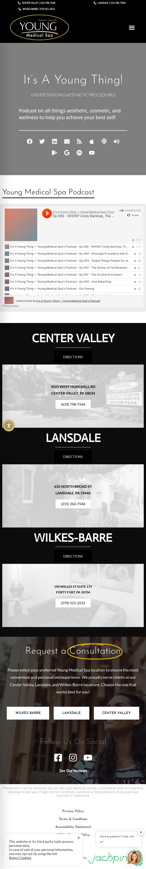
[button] (132, 27)
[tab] (28, 713)
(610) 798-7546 (73, 404)
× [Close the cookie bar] (78, 837)
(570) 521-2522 (73, 603)
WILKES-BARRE (73, 538)
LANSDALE (73, 438)
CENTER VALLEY (73, 338)
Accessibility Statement (73, 827)
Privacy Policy (73, 811)
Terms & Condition (73, 819)
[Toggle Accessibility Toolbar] (8, 425)
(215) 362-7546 (73, 504)
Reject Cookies (20, 858)
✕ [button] (141, 832)
